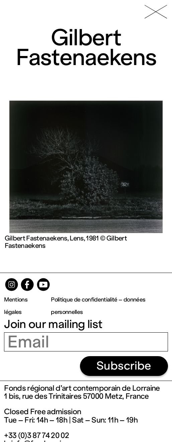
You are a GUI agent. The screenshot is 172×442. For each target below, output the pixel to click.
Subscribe (123, 366)
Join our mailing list (53, 324)
